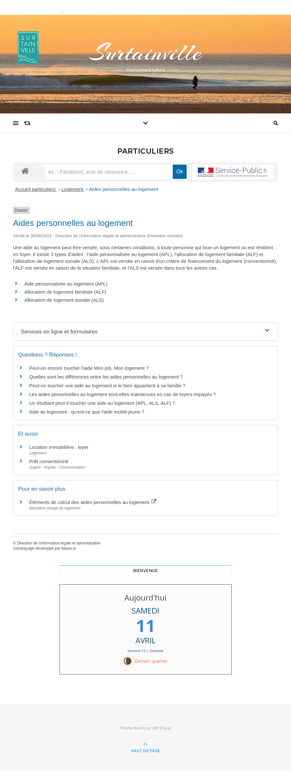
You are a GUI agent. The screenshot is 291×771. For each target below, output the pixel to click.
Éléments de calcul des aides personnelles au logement (92, 502)
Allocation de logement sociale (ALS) (64, 300)
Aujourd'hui (145, 597)
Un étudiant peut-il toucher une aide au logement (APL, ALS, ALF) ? (102, 403)
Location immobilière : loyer (58, 447)
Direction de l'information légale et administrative (58, 543)
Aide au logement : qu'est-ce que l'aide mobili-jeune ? (86, 412)
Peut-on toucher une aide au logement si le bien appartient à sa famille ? (107, 385)
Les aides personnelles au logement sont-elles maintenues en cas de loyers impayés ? (122, 394)
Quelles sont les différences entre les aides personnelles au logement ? (106, 377)
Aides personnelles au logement (123, 189)
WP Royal (161, 728)
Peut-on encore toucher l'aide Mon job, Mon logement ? (89, 368)
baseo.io (68, 548)
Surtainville (145, 52)
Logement (73, 189)
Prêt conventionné (48, 461)
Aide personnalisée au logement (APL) (66, 283)
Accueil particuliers (36, 189)
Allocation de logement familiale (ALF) (65, 292)
